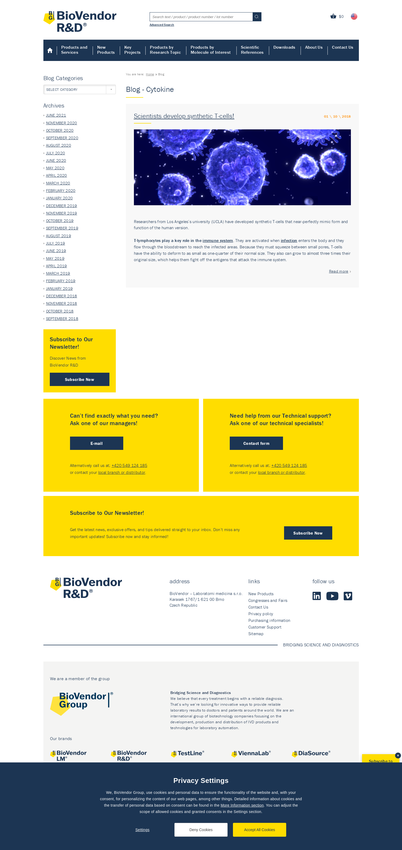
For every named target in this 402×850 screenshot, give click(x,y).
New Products (106, 49)
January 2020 (59, 197)
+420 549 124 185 (129, 465)
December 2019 (61, 205)
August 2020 (58, 145)
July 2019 (55, 243)
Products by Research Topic (165, 49)
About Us (314, 47)
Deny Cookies (200, 830)
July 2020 (55, 152)
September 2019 (62, 228)
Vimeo (348, 596)
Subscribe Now (79, 379)
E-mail (96, 443)
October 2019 (60, 220)
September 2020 (62, 137)
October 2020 (60, 130)
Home (50, 50)
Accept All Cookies (259, 830)
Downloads (284, 47)
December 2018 (61, 295)
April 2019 (56, 265)
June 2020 (56, 160)
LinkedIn (317, 596)
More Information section (242, 805)
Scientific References (252, 49)
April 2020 (56, 175)
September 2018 (62, 318)
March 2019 (58, 273)
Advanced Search (162, 24)
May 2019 (55, 258)
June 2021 (56, 115)
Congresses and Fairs (267, 600)
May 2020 (55, 167)
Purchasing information (269, 620)
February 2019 (61, 280)
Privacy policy (260, 613)
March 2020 (58, 183)
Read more (338, 271)
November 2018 (61, 303)
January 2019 (59, 288)
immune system (218, 240)
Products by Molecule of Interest (211, 49)
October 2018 (60, 311)
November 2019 (61, 213)
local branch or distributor (121, 472)
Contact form (256, 443)
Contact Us (342, 47)
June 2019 (56, 250)
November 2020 (61, 122)
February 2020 (61, 190)
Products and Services (74, 49)
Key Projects (132, 49)
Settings (142, 830)
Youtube (332, 596)
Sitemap (256, 633)
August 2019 (58, 235)
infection (289, 240)
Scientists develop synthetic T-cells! (184, 116)
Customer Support (264, 627)
